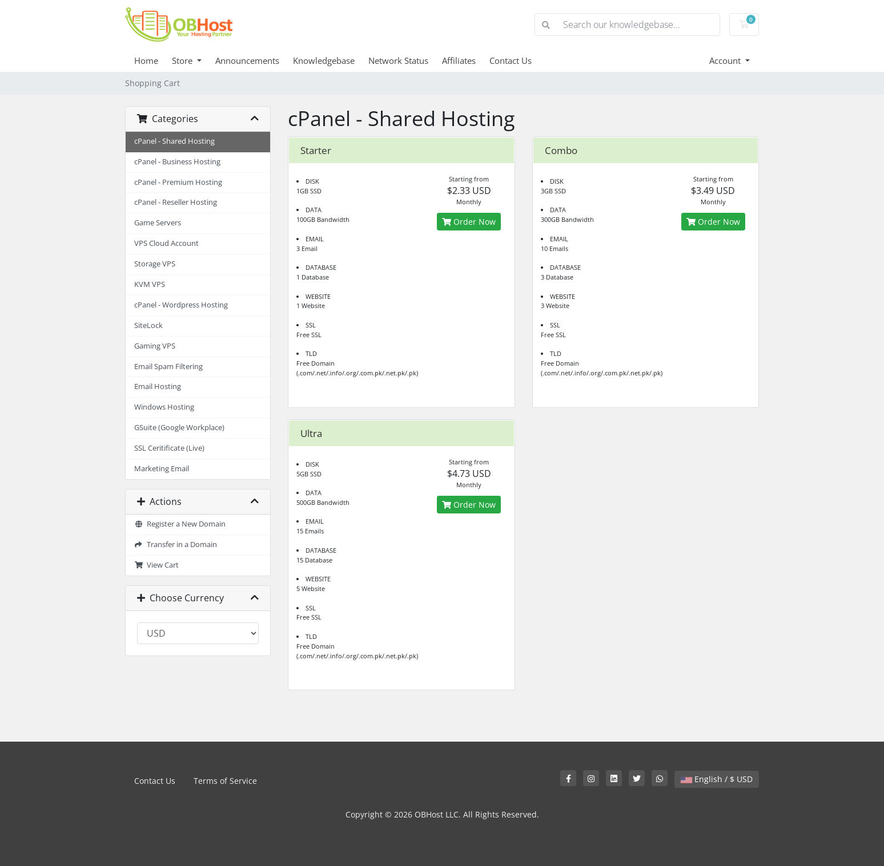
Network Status (398, 60)
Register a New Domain (180, 524)
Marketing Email (161, 469)
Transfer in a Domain (175, 544)
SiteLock (148, 325)
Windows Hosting (164, 407)
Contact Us (510, 60)
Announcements (247, 60)
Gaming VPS (154, 346)
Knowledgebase (324, 60)
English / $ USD (717, 779)
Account (726, 60)
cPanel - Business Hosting (177, 162)
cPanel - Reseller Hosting (175, 202)
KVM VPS (149, 284)
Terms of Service (225, 780)
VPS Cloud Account (166, 243)
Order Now (469, 221)
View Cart (156, 565)
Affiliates (459, 60)
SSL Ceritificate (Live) (169, 448)
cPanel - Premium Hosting (178, 182)
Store (183, 60)
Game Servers (157, 223)
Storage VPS (154, 264)
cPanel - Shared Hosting (174, 141)
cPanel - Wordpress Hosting (181, 305)
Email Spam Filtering (168, 366)
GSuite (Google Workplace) (179, 427)
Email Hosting (157, 386)
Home (146, 60)
